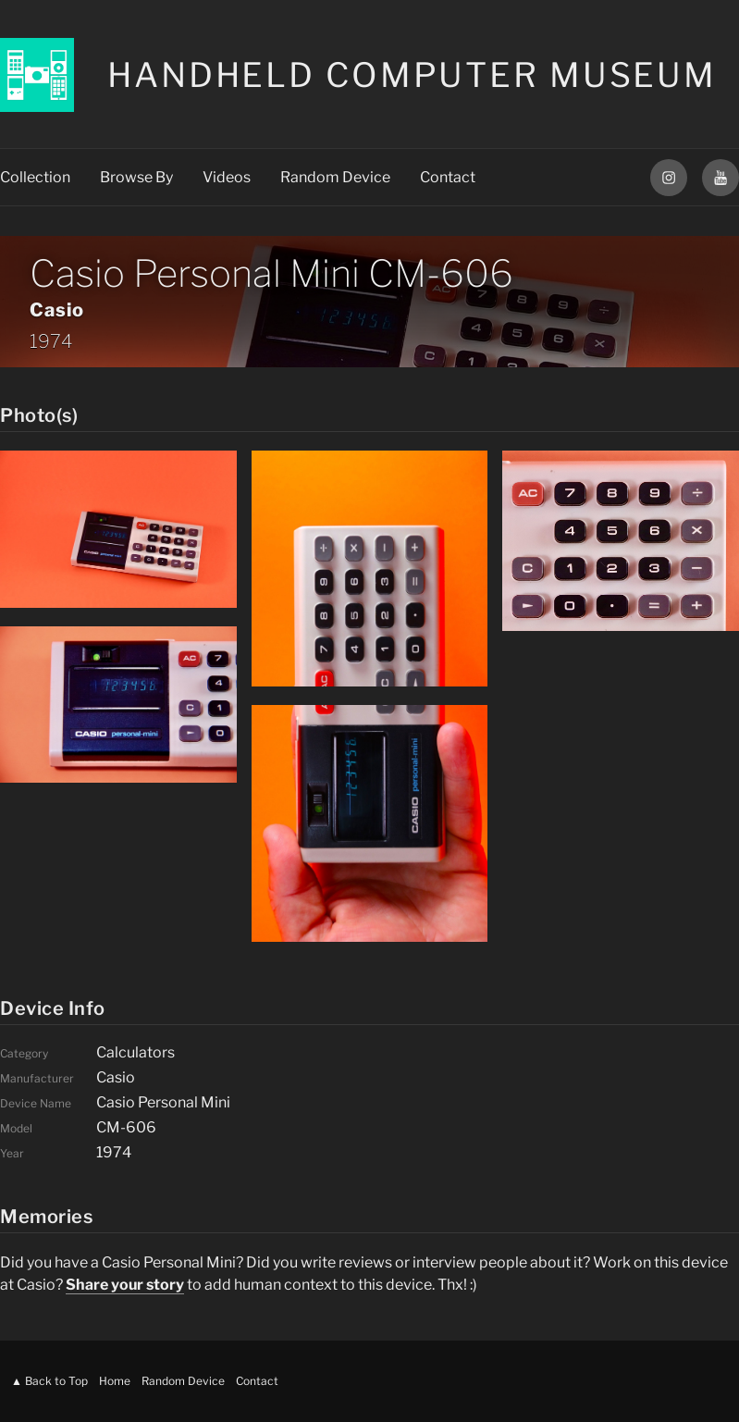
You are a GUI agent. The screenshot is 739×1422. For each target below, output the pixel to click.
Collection (35, 177)
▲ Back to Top (49, 1381)
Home (114, 1381)
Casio (57, 310)
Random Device (335, 177)
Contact (447, 177)
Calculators (135, 1052)
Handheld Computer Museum (412, 75)
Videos (227, 177)
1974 (51, 341)
